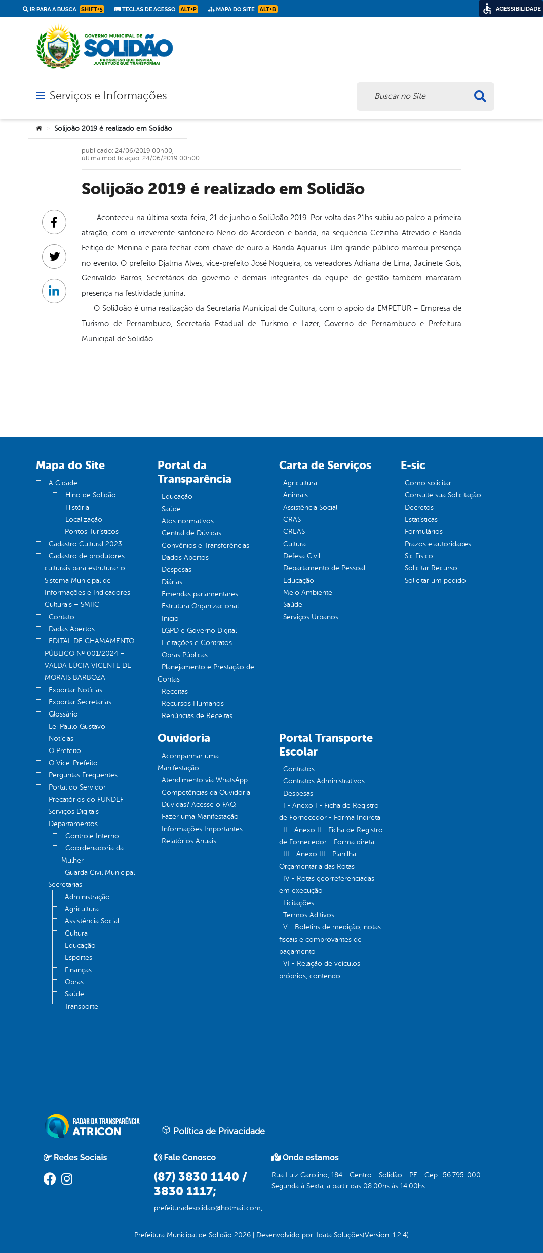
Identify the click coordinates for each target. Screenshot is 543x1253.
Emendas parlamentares (200, 594)
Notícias (61, 738)
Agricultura (82, 909)
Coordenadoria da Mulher (92, 854)
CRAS (292, 519)
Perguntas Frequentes (83, 775)
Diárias (172, 582)
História (77, 507)
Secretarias (65, 884)
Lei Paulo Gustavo (77, 726)
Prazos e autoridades (438, 544)
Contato (61, 617)
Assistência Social (92, 921)
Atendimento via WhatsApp (205, 780)
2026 (241, 1235)
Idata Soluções (340, 1235)
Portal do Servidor (77, 787)
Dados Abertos (185, 557)
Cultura (76, 933)
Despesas (176, 570)
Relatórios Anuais (189, 841)
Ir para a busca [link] (63, 9)
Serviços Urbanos (310, 617)
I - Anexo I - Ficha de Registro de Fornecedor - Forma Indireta (329, 811)
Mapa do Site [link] (243, 9)
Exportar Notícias (75, 690)
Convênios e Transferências (205, 545)
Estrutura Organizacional (200, 606)
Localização (83, 519)
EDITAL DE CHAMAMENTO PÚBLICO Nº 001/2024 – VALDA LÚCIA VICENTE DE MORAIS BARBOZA (89, 659)
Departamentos (73, 824)
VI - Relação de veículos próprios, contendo (319, 970)
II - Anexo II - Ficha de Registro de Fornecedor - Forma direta (331, 836)
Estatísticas (421, 519)
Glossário (63, 714)
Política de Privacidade (213, 1130)
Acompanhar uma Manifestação (188, 762)
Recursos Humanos (193, 703)
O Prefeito (65, 751)
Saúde (74, 994)
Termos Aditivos (308, 915)
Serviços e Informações (108, 96)
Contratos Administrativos (324, 781)
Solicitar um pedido (435, 580)
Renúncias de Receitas (197, 716)
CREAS (294, 531)
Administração (87, 897)
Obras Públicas (185, 655)
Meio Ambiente (307, 592)
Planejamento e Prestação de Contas (206, 673)
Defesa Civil (301, 556)
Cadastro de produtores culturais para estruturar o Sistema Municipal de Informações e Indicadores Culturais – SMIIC (87, 580)
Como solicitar (428, 483)
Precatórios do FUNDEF (86, 799)
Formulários (424, 531)
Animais (295, 495)
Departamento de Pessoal (324, 568)
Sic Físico (419, 556)
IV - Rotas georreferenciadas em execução (326, 884)
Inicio (170, 618)
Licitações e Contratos (197, 643)
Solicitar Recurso (431, 568)
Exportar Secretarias (80, 702)
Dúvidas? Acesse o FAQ (199, 804)
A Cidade (63, 483)
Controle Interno (92, 836)
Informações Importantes (202, 829)
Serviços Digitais (73, 811)
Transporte (81, 1006)
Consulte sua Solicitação (443, 495)
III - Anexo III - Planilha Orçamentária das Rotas (317, 860)
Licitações (298, 903)
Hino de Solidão (90, 495)
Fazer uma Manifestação (200, 816)
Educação (80, 945)
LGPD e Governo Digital (199, 630)
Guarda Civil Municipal (100, 872)
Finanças (78, 970)
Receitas (175, 691)
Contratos (299, 769)
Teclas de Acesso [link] (156, 9)
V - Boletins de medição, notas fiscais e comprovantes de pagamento (330, 939)
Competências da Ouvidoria (206, 792)
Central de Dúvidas (191, 533)
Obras (74, 982)
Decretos (419, 507)
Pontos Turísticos (92, 531)
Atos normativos (188, 521)
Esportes (78, 957)
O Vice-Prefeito (73, 763)
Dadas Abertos (72, 629)
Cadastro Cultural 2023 (85, 544)
